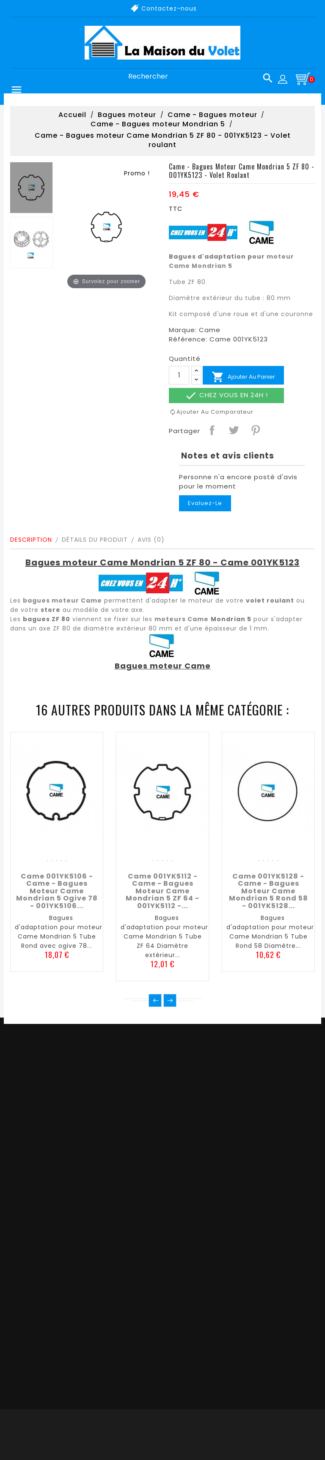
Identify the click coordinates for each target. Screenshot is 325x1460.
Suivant (169, 1000)
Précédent (155, 1000)
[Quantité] (179, 375)
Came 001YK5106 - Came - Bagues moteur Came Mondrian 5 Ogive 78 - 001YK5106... (57, 891)
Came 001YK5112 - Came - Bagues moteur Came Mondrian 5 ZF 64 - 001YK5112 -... (162, 891)
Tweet (233, 430)
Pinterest (255, 430)
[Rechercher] (197, 76)
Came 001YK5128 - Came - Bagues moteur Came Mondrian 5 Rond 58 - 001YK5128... (268, 891)
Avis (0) (151, 539)
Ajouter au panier (243, 377)
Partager (212, 430)
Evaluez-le (205, 503)
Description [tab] (31, 539)
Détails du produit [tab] (95, 539)
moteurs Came (181, 619)
